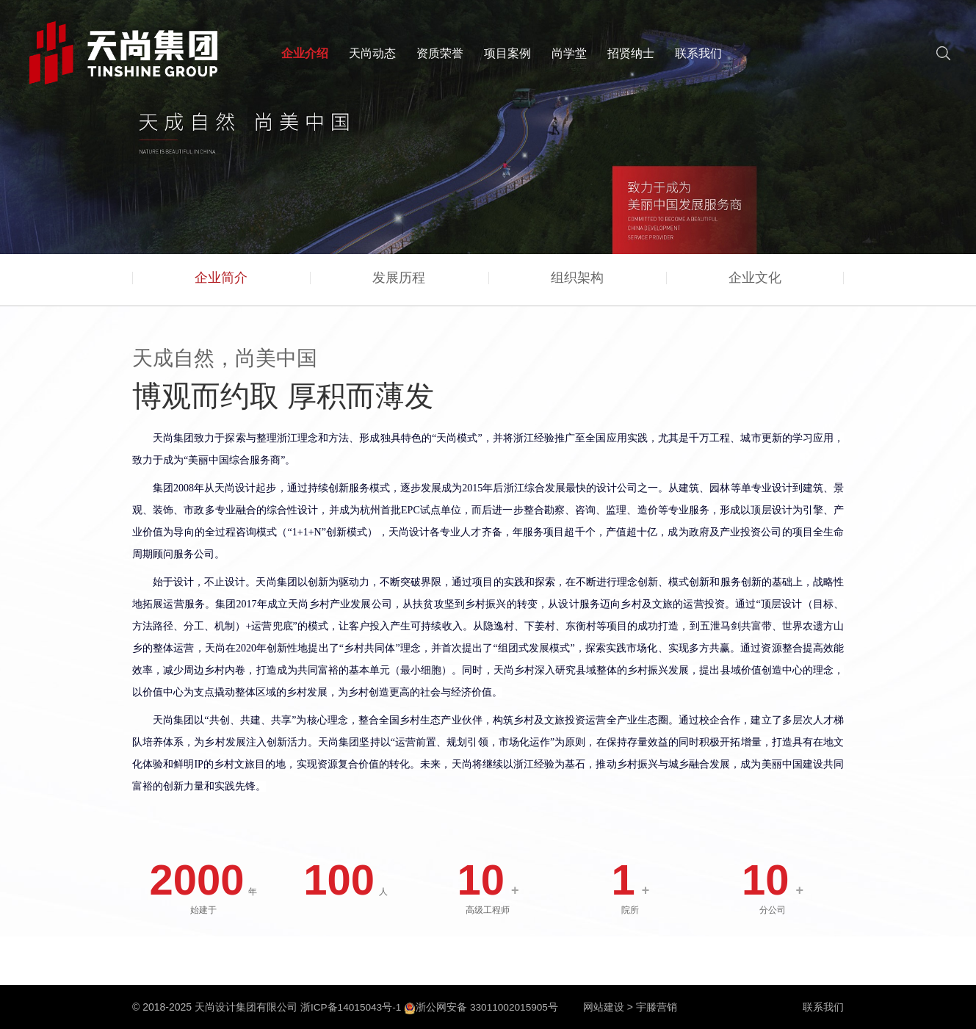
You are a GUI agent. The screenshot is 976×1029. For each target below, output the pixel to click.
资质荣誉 (439, 53)
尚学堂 (569, 53)
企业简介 (221, 282)
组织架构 (577, 282)
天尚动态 (372, 53)
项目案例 (507, 53)
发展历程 (398, 282)
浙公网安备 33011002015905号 (484, 1007)
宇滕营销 (661, 1007)
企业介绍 (304, 53)
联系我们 (698, 53)
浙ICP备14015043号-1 (351, 1007)
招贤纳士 (630, 53)
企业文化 (755, 282)
